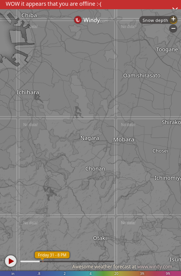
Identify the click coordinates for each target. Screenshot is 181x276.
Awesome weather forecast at (122, 266)
